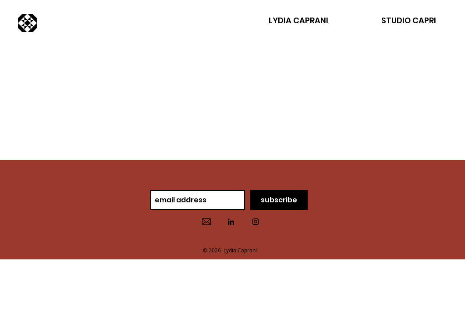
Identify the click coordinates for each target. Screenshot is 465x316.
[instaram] (255, 221)
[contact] (206, 221)
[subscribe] (279, 200)
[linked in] (231, 221)
